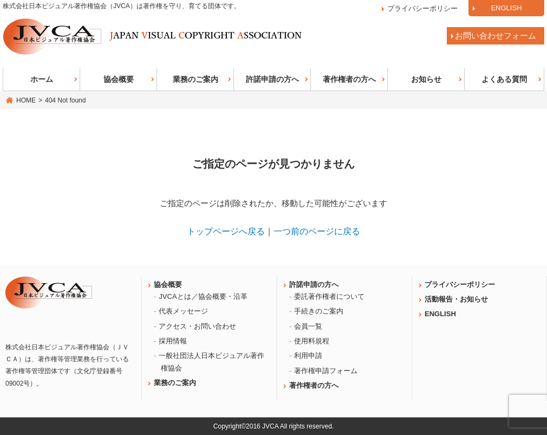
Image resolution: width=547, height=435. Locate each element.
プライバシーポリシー (422, 8)
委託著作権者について (329, 296)
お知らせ (426, 79)
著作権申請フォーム (325, 371)
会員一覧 (308, 326)
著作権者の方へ (349, 79)
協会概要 (118, 79)
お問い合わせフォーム (495, 35)
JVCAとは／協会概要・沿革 (203, 296)
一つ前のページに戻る (317, 231)
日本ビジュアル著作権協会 (152, 36)
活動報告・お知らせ (456, 299)
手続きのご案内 (318, 311)
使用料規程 (311, 341)
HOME (26, 100)
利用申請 (308, 355)
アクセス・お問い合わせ (197, 326)
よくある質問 (504, 79)
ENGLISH (506, 8)
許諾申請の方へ (272, 79)
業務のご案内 (195, 79)
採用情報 (173, 341)
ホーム (41, 79)
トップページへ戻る (226, 231)
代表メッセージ (183, 311)
